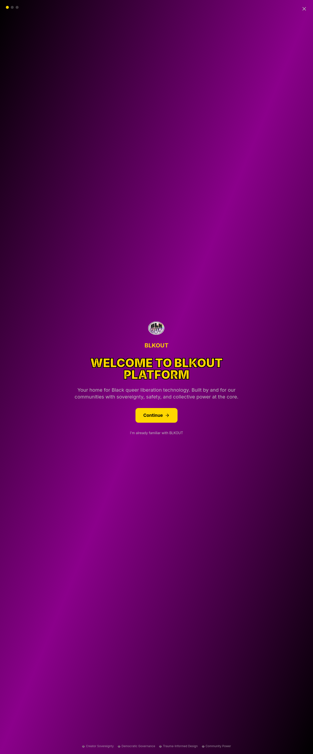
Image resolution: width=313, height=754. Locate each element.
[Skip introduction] (304, 9)
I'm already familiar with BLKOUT (156, 433)
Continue (156, 415)
